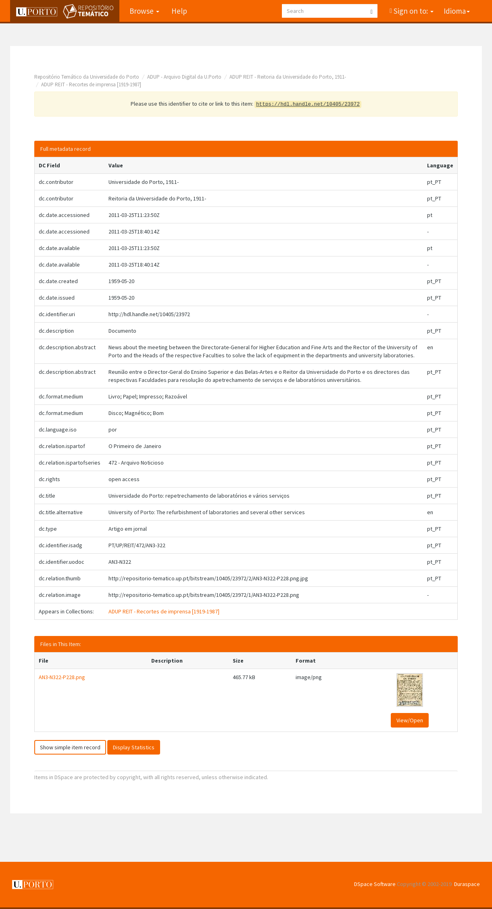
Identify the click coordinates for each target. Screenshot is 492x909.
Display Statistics (133, 747)
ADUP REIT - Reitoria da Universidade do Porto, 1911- (287, 76)
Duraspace (467, 884)
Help (179, 11)
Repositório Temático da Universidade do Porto (86, 76)
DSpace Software (375, 884)
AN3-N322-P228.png (62, 677)
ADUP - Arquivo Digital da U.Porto (184, 76)
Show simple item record (70, 747)
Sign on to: (413, 11)
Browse (144, 11)
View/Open (409, 720)
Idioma (457, 11)
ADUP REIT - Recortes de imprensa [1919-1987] (91, 84)
